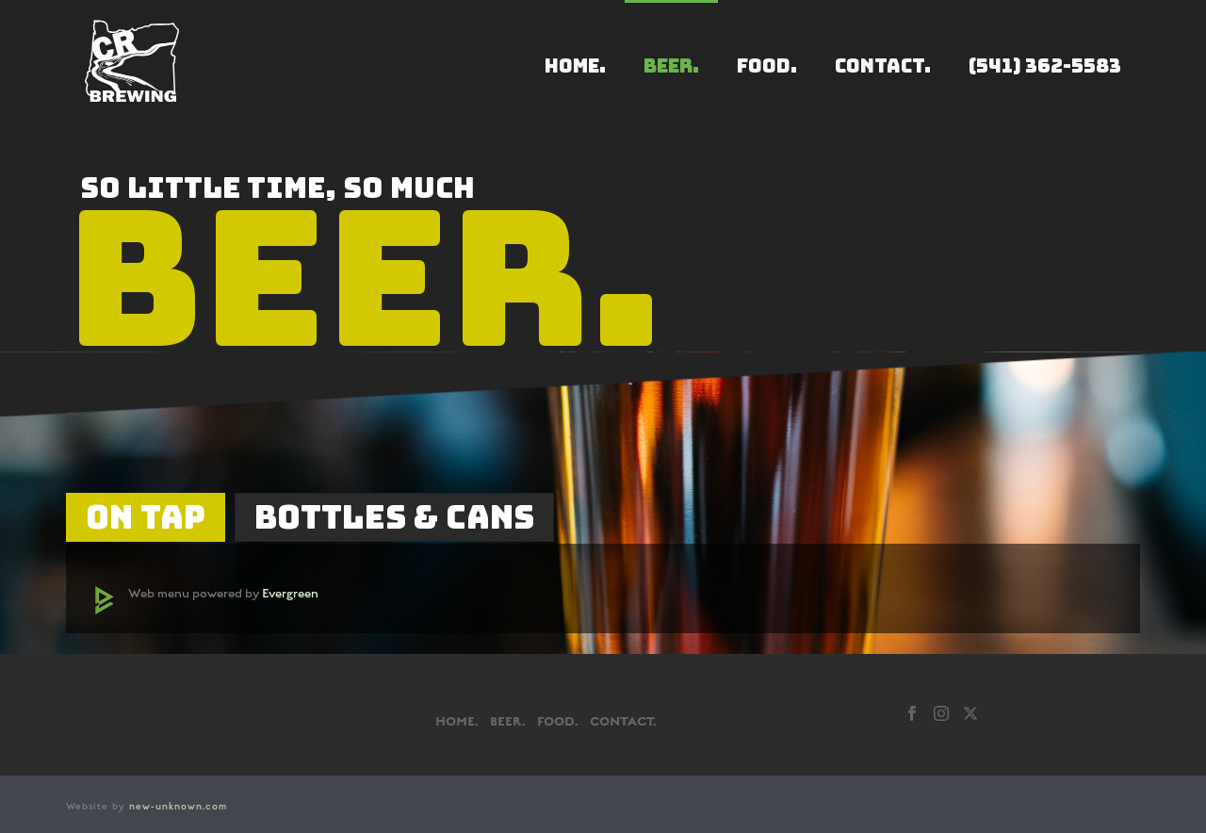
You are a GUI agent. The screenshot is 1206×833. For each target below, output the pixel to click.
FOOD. (767, 66)
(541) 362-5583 (1045, 66)
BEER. (671, 66)
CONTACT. (883, 66)
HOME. (575, 66)
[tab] (145, 517)
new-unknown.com (178, 806)
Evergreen (290, 593)
